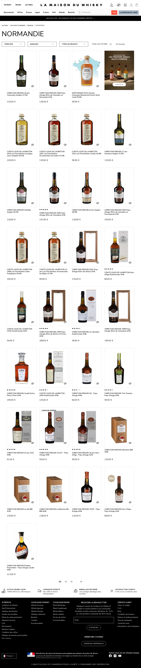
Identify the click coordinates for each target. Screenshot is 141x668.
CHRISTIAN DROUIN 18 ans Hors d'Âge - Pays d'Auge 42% (85, 454)
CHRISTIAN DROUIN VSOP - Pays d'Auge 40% (86, 510)
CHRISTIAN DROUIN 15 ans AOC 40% (20, 454)
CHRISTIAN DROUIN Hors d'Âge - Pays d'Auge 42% (118, 510)
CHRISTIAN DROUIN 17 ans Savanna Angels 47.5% (115, 152)
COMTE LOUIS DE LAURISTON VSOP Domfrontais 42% (19, 330)
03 (71, 582)
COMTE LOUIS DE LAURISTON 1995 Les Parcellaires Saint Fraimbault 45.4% (19, 271)
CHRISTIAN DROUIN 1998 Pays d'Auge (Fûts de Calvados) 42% (117, 330)
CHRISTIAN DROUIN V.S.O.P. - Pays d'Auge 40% (53, 454)
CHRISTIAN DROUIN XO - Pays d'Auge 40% (84, 394)
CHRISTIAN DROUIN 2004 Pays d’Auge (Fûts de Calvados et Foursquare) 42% (117, 212)
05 (81, 582)
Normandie (40, 25)
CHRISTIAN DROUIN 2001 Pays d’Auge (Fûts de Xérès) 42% (85, 270)
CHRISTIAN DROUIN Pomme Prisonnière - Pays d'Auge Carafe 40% (20, 567)
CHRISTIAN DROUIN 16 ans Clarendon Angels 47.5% (18, 94)
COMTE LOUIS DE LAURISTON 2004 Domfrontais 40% (52, 394)
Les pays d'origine (17, 25)
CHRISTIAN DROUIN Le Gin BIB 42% (19, 510)
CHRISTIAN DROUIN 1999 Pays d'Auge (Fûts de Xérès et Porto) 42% (52, 334)
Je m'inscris (93, 627)
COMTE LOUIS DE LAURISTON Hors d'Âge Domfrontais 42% (119, 273)
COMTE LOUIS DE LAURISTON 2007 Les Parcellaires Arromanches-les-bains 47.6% (52, 153)
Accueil (5, 25)
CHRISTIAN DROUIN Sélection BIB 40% (118, 451)
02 (66, 582)
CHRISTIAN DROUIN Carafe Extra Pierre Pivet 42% (21, 394)
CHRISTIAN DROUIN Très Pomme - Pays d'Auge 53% (118, 394)
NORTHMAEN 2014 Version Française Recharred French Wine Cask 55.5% (86, 95)
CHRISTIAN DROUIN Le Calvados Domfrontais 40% (85, 333)
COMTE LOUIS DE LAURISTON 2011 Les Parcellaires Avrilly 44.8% (86, 152)
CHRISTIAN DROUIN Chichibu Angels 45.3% (19, 211)
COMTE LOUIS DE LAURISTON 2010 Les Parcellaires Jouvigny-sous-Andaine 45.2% (20, 153)
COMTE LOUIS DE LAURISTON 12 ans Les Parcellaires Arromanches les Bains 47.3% (53, 271)
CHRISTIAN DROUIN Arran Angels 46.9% (86, 211)
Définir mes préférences (94, 644)
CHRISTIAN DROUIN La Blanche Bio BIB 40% (54, 510)
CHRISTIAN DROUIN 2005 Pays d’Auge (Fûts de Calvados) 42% (52, 214)
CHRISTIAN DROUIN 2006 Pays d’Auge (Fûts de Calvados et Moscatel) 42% (52, 95)
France (30, 25)
